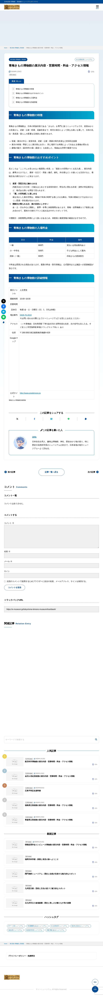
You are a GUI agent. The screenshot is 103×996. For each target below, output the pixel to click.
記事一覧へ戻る (51, 472)
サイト (7, 571)
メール (8, 562)
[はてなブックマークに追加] (51, 419)
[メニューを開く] (97, 7)
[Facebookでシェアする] (34, 419)
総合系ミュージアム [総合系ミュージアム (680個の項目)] (15, 930)
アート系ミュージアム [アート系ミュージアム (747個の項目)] (16, 926)
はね (34, 437)
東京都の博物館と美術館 (18, 59)
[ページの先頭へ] (95, 989)
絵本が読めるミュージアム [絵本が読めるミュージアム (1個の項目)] (80, 926)
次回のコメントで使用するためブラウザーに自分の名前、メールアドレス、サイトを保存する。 (47, 581)
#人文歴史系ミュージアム (84, 59)
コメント (9, 523)
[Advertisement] (51, 28)
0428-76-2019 (26, 315)
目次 (16, 81)
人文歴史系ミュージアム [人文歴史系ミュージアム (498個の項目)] (59, 926)
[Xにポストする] (17, 419)
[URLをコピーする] (85, 419)
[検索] (96, 740)
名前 (7, 552)
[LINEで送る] (68, 419)
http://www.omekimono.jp (30, 393)
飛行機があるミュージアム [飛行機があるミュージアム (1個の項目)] (56, 930)
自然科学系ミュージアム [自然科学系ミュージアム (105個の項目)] (34, 930)
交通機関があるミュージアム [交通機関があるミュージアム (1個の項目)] (37, 926)
